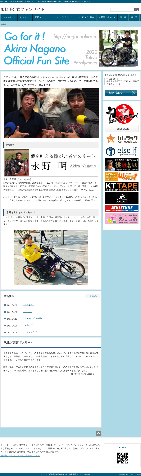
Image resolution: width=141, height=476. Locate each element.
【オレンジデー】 (30, 332)
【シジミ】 (27, 312)
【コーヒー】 (28, 305)
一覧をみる (92, 296)
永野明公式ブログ (107, 17)
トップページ (9, 17)
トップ (3, 24)
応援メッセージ (42, 17)
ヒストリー (25, 17)
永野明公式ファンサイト (22, 9)
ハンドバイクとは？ (63, 17)
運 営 (134, 17)
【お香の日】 (28, 325)
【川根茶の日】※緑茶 (32, 318)
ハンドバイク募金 (86, 17)
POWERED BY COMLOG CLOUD (130, 474)
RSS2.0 (122, 447)
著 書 (123, 17)
